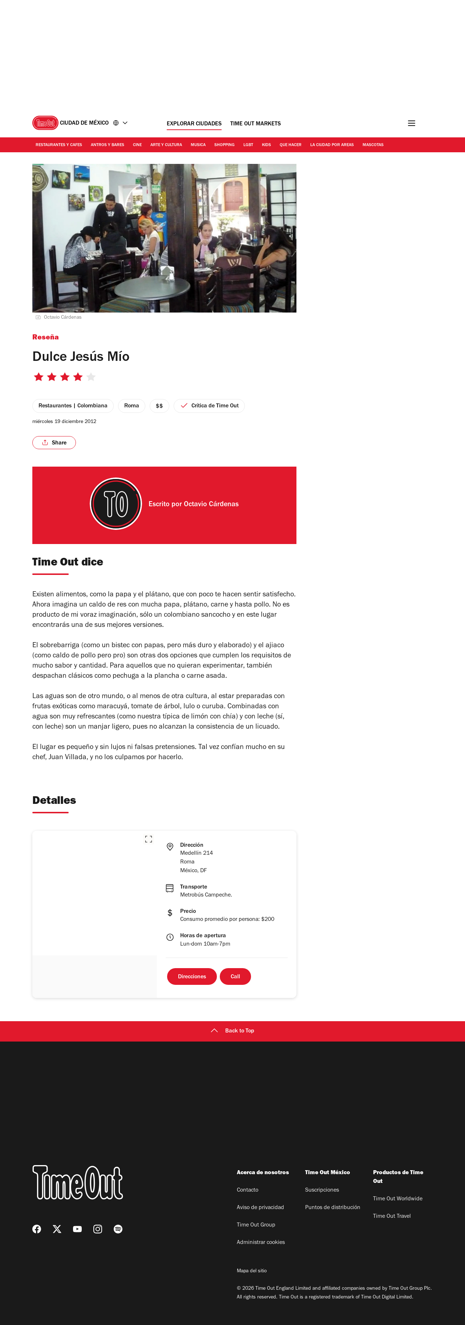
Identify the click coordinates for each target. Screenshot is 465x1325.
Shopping (224, 145)
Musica (198, 145)
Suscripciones (322, 1190)
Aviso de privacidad (260, 1208)
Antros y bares (107, 145)
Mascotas (373, 145)
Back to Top (232, 1031)
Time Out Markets (255, 124)
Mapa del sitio (252, 1271)
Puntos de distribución (332, 1208)
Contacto (247, 1190)
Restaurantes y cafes (59, 145)
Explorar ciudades (194, 124)
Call (235, 977)
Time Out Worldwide (397, 1199)
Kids (266, 145)
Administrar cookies (261, 1243)
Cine (137, 145)
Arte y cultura (166, 145)
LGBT (248, 145)
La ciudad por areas (332, 145)
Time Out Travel (392, 1217)
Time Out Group (256, 1225)
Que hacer (291, 145)
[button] (148, 839)
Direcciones (192, 977)
